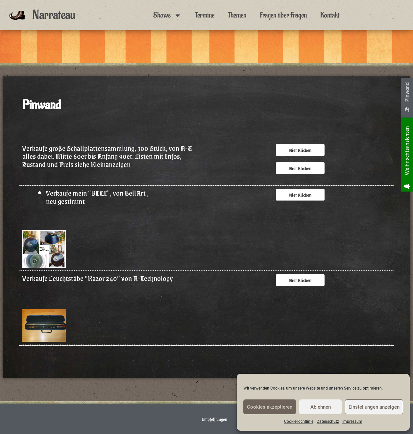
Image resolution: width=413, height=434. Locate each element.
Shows (167, 15)
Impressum (352, 421)
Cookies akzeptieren (269, 407)
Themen (237, 15)
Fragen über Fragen (283, 15)
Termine (204, 15)
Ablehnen (320, 407)
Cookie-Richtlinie (298, 421)
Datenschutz (328, 421)
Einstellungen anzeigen (374, 407)
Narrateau (53, 15)
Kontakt (329, 15)
